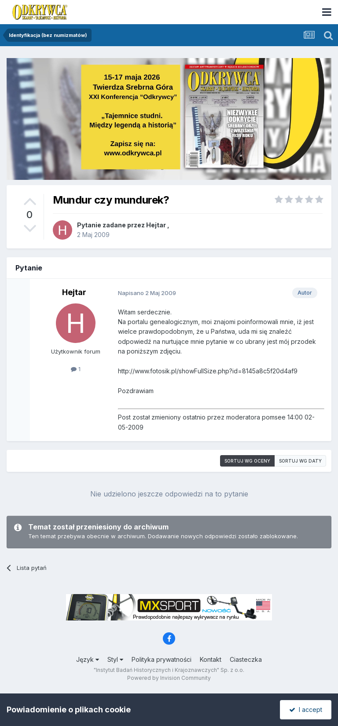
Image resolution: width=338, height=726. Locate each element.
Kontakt (210, 659)
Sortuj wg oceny (247, 460)
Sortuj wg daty (300, 460)
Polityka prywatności (161, 659)
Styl (115, 659)
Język (87, 659)
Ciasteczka (246, 659)
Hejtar (156, 225)
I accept (305, 709)
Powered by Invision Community (169, 678)
